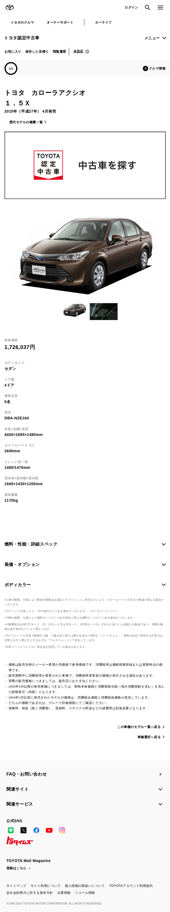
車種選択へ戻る (149, 737)
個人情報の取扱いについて (85, 886)
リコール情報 (85, 893)
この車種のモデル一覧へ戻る (139, 727)
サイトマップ (16, 886)
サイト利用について (46, 886)
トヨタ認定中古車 (21, 38)
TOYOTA (9, 7)
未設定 (78, 51)
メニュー (152, 38)
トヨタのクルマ (22, 22)
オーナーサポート (60, 22)
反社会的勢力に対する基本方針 (29, 893)
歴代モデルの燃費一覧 (26, 122)
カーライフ (103, 22)
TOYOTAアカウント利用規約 (131, 886)
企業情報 (64, 893)
